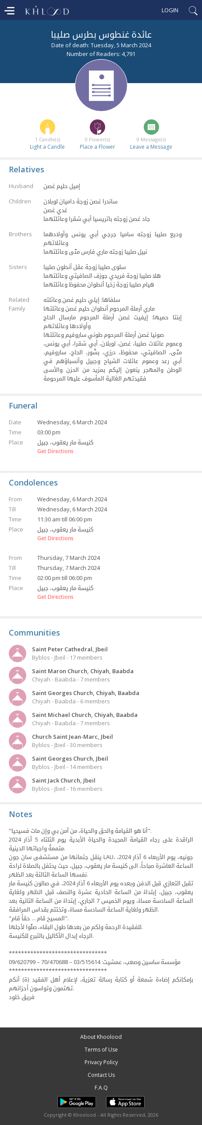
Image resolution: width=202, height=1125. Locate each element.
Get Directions (55, 451)
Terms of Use (101, 1049)
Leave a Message (151, 146)
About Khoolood (101, 1037)
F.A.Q (101, 1087)
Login (170, 10)
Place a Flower (97, 146)
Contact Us (101, 1075)
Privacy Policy (101, 1062)
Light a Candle (47, 146)
